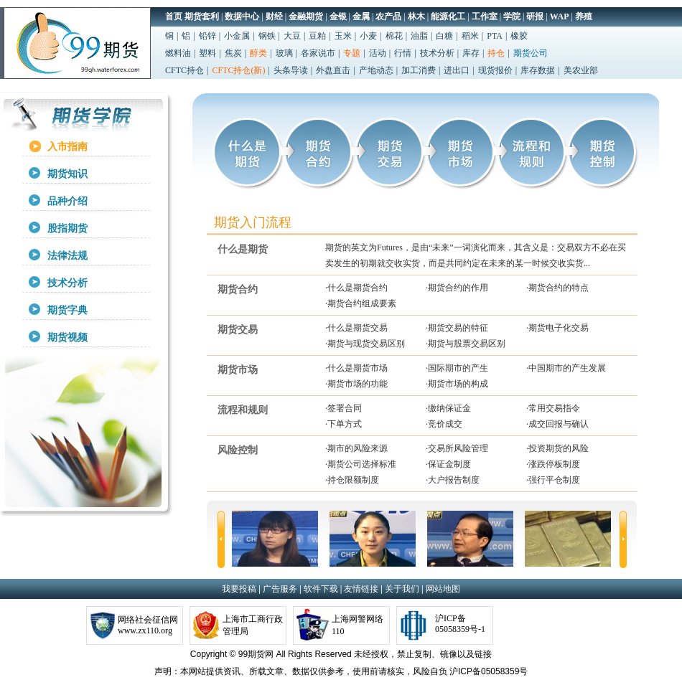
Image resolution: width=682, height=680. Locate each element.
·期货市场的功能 (356, 384)
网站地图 (443, 589)
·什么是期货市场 (356, 368)
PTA (495, 36)
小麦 (368, 36)
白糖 (444, 36)
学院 (511, 16)
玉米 (343, 36)
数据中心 (242, 16)
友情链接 (361, 589)
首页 (173, 16)
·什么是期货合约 (356, 288)
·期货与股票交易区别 (465, 344)
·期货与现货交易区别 (365, 344)
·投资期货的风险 (557, 448)
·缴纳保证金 (448, 408)
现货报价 (495, 70)
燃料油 (178, 53)
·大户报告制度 (453, 480)
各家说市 (318, 53)
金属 (361, 16)
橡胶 (519, 36)
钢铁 (267, 36)
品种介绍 (67, 201)
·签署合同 (343, 408)
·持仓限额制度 (352, 480)
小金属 (237, 36)
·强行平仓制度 (553, 480)
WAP (559, 16)
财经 (274, 16)
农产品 (388, 16)
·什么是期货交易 (356, 328)
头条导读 (291, 70)
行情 (402, 53)
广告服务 (280, 589)
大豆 (292, 36)
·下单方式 (343, 424)
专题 (351, 53)
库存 (471, 53)
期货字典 (67, 310)
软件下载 (321, 589)
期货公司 (530, 53)
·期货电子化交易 (557, 328)
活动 (377, 53)
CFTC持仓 (184, 70)
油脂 (419, 36)
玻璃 (284, 53)
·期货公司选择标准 (360, 464)
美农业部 (581, 70)
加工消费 (418, 70)
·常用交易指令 (553, 408)
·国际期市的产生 (457, 368)
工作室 (485, 16)
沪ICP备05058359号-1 (460, 623)
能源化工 (448, 16)
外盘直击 (333, 70)
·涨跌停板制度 (553, 464)
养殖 (583, 16)
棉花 (394, 36)
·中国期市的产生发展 (566, 368)
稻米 (470, 36)
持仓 (496, 53)
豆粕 (317, 36)
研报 (534, 16)
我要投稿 (239, 589)
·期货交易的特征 (457, 328)
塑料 (207, 53)
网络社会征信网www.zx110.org (148, 625)
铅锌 (207, 36)
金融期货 (306, 16)
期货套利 (201, 16)
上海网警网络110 (357, 625)
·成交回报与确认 (557, 424)
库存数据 (537, 70)
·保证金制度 (448, 464)
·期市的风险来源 (356, 448)
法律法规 (67, 255)
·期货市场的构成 (457, 384)
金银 (338, 16)
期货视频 (67, 337)
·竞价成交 (444, 424)
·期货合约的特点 (557, 288)
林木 (416, 16)
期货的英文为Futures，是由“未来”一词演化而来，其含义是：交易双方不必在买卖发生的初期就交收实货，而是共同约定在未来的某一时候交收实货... (475, 255)
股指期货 (67, 228)
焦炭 (233, 53)
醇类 (258, 53)
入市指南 (67, 146)
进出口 (457, 70)
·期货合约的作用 (457, 288)
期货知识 (67, 174)
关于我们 (402, 589)
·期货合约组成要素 (360, 303)
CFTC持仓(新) (238, 70)
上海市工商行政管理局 (253, 625)
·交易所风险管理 (457, 448)
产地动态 (376, 70)
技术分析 (437, 53)
